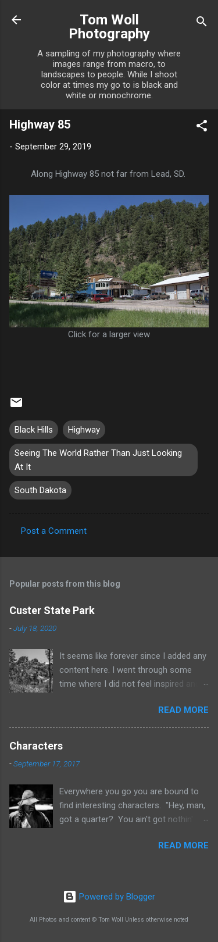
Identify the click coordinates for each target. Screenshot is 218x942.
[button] (202, 128)
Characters (36, 746)
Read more (183, 710)
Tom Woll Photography (109, 27)
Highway (84, 429)
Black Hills (34, 429)
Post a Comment (54, 531)
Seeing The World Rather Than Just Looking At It (98, 460)
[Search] (202, 23)
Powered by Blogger (109, 896)
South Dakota (40, 490)
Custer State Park (52, 610)
